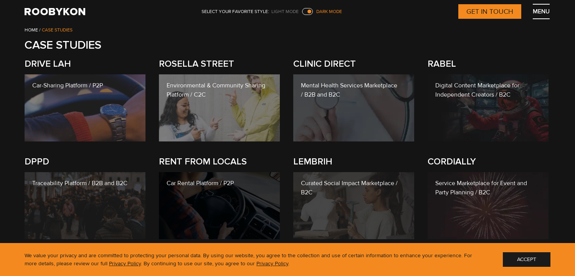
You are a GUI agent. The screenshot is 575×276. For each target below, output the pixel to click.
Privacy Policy (125, 263)
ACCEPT (526, 259)
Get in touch (489, 11)
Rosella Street (196, 63)
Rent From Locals (203, 161)
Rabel (442, 63)
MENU (541, 11)
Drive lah (48, 63)
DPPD (37, 161)
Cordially (452, 161)
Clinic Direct (324, 63)
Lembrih (312, 161)
